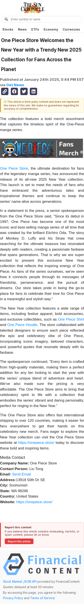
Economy (51, 29)
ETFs (35, 29)
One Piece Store (14, 168)
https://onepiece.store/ (36, 443)
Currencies (71, 29)
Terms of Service (42, 598)
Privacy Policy (13, 598)
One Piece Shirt (71, 319)
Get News (15, 85)
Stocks (7, 29)
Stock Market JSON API (19, 581)
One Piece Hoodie (22, 325)
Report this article (19, 541)
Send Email (21, 474)
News (22, 29)
